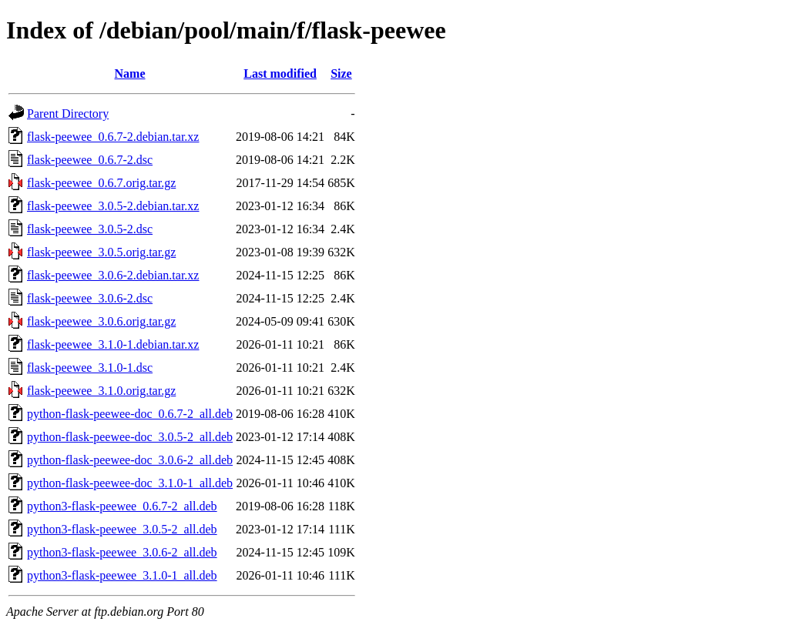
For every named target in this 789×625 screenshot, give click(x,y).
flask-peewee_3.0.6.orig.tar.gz (101, 321)
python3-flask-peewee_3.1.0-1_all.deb (122, 575)
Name (130, 73)
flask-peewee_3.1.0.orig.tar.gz (101, 390)
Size (341, 73)
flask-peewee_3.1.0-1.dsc (90, 367)
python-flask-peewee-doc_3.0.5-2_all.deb (130, 436)
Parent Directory (68, 113)
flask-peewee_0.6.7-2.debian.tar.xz (113, 136)
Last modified (280, 73)
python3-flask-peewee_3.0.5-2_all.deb (122, 529)
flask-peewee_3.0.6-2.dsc (90, 298)
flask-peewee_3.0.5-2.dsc (90, 229)
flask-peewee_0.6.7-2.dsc (90, 159)
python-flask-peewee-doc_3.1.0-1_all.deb (130, 483)
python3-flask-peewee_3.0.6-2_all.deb (122, 552)
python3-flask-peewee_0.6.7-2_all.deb (122, 506)
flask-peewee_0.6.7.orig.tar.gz (101, 182)
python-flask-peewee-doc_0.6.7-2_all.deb (130, 413)
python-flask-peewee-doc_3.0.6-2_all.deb (130, 459)
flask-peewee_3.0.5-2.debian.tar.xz (113, 205)
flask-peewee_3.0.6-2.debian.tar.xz (113, 275)
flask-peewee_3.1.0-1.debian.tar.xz (113, 344)
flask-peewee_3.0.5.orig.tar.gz (101, 252)
